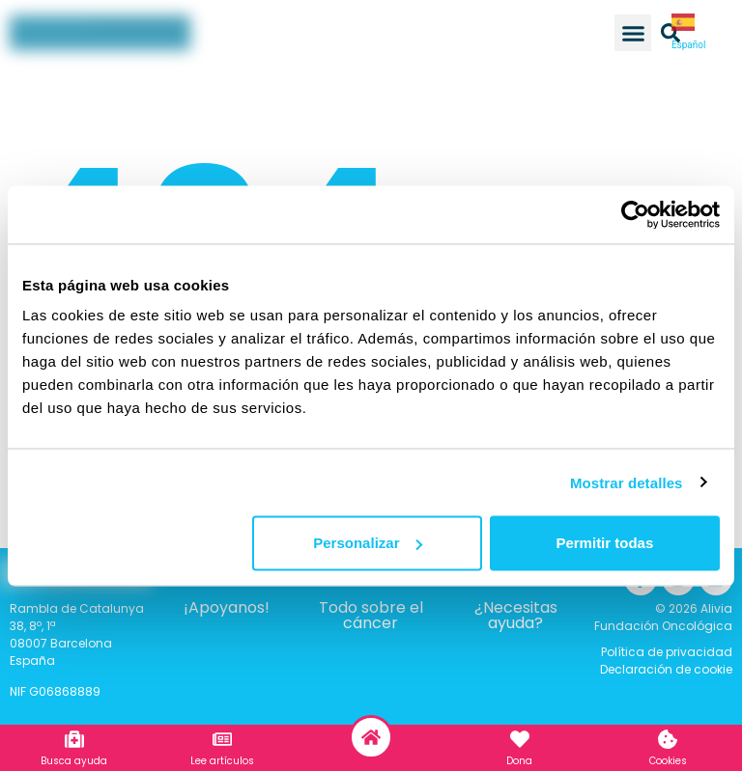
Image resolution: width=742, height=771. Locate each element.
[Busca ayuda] (74, 739)
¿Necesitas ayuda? (515, 615)
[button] (632, 32)
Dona (519, 761)
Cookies (668, 761)
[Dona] (519, 739)
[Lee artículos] (222, 739)
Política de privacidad (666, 652)
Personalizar (367, 543)
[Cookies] (667, 739)
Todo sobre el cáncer (371, 615)
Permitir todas (604, 543)
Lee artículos (222, 761)
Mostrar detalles (626, 482)
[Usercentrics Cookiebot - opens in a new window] (635, 214)
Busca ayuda (74, 761)
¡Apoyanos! (227, 607)
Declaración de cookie (666, 669)
